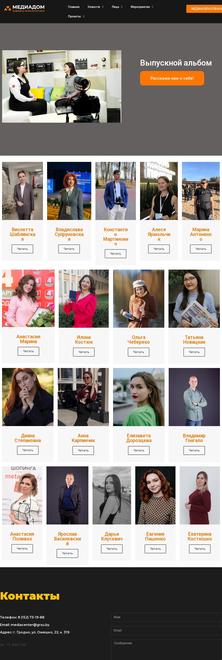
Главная (73, 7)
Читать (22, 249)
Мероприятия (142, 7)
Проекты (76, 16)
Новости (95, 7)
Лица (117, 7)
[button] (172, 78)
